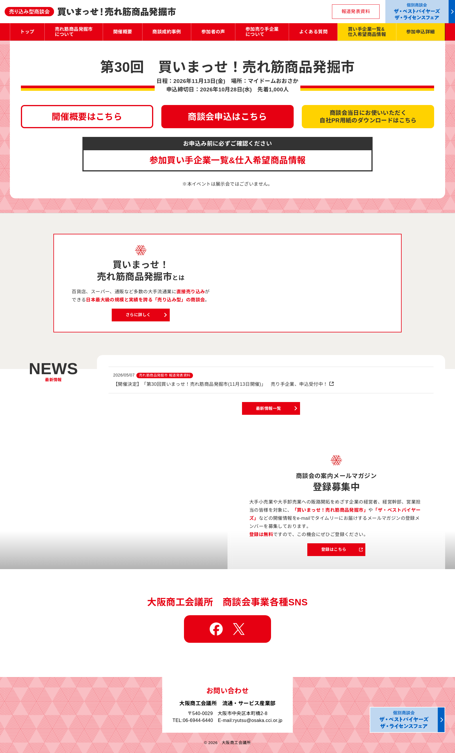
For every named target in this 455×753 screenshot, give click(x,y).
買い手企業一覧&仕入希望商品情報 (367, 32)
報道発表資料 (356, 11)
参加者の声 (213, 31)
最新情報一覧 (268, 408)
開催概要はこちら (87, 117)
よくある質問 (313, 31)
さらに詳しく (138, 314)
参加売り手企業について (262, 32)
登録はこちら (333, 549)
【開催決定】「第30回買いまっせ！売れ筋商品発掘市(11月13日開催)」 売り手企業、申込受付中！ (220, 384)
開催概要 (122, 31)
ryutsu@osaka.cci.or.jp (257, 720)
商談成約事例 (166, 31)
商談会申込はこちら (227, 117)
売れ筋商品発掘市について (74, 32)
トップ (27, 31)
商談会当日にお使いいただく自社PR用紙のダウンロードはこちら (368, 117)
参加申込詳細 (420, 31)
